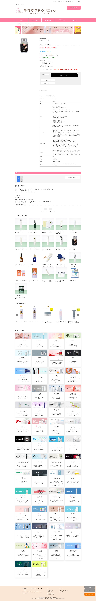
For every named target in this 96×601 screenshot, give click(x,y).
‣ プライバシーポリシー (50, 593)
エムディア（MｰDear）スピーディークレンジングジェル (34, 249)
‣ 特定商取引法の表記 (50, 594)
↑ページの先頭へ (89, 587)
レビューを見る (43, 90)
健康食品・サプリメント (45, 66)
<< (45, 208)
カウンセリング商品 (35, 20)
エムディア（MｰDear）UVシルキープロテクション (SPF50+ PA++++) (61, 232)
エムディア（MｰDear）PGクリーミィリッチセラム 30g (20, 297)
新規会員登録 (73, 7)
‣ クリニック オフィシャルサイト (64, 590)
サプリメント (49, 63)
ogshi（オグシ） (49, 62)
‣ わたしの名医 (61, 591)
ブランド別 (42, 62)
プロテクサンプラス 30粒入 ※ (21, 280)
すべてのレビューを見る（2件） (48, 211)
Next (78, 315)
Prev (17, 315)
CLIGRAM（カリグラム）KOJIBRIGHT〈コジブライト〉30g (47, 322)
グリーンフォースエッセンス (21, 264)
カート (59, 1)
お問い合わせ (74, 20)
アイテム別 (42, 63)
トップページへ (89, 590)
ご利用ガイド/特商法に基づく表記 (61, 20)
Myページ (54, 1)
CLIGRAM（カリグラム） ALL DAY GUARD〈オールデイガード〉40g (74, 322)
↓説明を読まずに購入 (89, 594)
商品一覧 (21, 20)
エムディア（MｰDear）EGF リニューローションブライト (47, 249)
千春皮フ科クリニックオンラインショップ (32, 588)
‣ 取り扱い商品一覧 (50, 590)
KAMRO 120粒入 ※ (72, 280)
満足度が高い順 (21, 179)
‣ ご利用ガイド (49, 591)
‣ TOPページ (49, 588)
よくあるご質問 (48, 20)
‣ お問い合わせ (61, 588)
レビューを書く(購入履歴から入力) (47, 95)
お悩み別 (42, 65)
